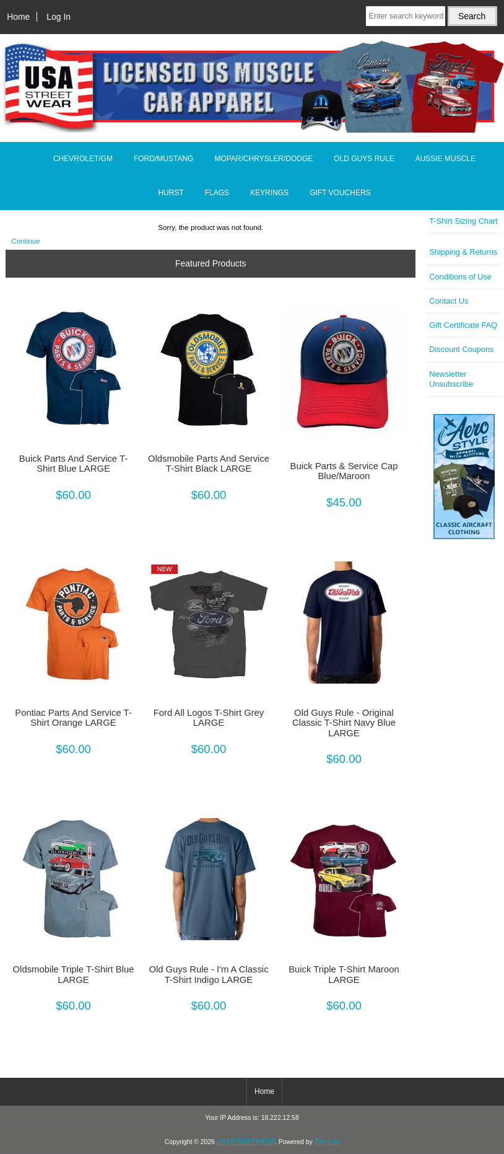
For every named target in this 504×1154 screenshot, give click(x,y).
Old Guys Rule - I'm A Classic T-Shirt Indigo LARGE (208, 974)
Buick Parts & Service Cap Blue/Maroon (344, 471)
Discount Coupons (461, 349)
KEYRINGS (269, 192)
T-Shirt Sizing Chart (463, 221)
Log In (58, 17)
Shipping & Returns (463, 252)
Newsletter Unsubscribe (451, 379)
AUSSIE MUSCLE (445, 158)
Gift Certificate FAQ (463, 325)
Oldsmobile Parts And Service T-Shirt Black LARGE (208, 463)
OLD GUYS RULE (364, 158)
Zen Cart (327, 1142)
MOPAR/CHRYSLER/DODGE (263, 158)
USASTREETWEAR (246, 1142)
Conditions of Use (460, 276)
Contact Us (448, 301)
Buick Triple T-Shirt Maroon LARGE (344, 974)
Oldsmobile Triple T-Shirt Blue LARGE (73, 974)
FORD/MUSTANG (163, 158)
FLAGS (217, 192)
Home (18, 17)
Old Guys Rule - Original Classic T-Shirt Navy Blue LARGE (344, 723)
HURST (170, 192)
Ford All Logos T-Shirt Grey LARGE (209, 718)
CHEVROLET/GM (83, 158)
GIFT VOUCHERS (340, 192)
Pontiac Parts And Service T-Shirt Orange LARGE (73, 718)
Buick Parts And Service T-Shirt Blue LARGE (73, 463)
